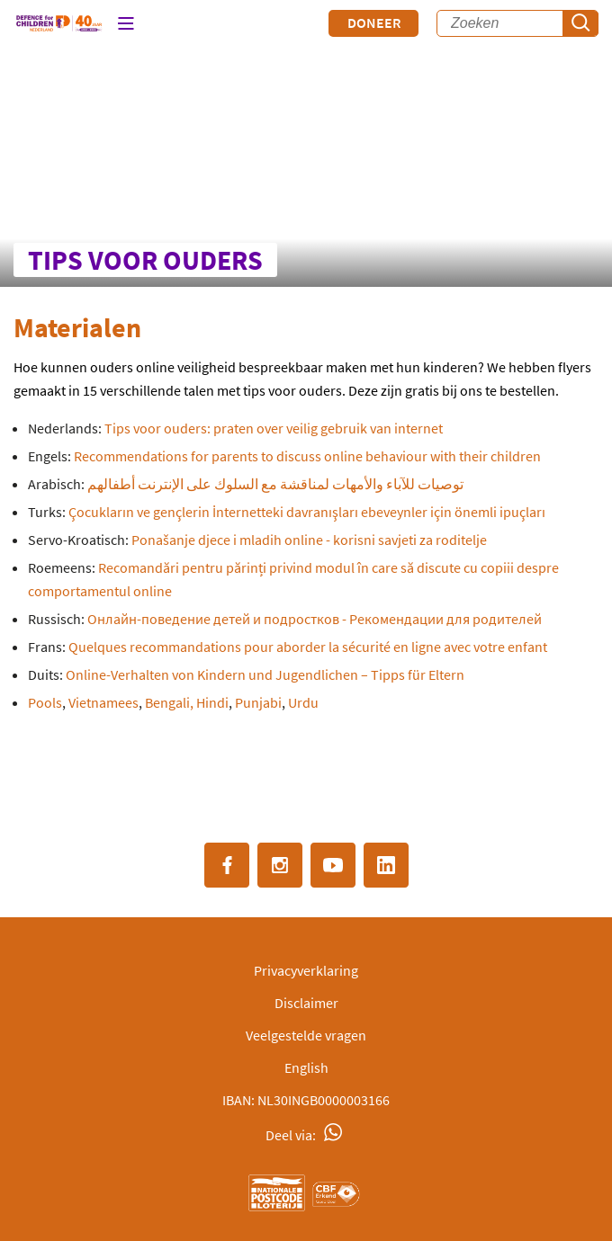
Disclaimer (306, 1003)
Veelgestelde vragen (306, 1035)
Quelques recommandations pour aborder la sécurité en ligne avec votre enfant (307, 647)
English (306, 1067)
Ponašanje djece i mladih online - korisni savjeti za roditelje (309, 540)
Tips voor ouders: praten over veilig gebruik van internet (272, 428)
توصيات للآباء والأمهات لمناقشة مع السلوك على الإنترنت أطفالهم (275, 484)
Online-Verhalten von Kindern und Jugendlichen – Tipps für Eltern (265, 674)
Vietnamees (103, 702)
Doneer (373, 22)
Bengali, (169, 702)
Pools (45, 702)
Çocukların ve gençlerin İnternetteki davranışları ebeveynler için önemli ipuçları (306, 512)
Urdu (303, 702)
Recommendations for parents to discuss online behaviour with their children (307, 456)
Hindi (212, 702)
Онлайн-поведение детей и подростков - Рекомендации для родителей (314, 619)
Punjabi (258, 702)
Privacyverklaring (306, 970)
